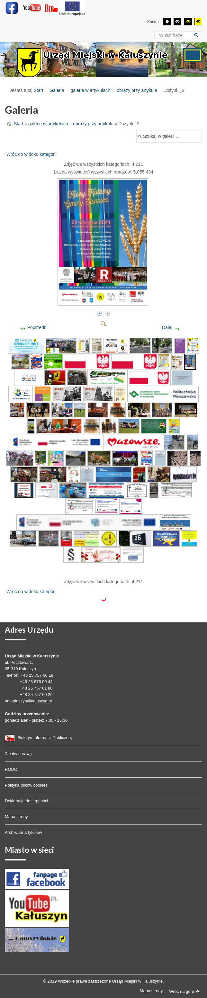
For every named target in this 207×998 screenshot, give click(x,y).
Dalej (167, 327)
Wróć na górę (184, 991)
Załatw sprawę (18, 753)
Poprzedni (37, 327)
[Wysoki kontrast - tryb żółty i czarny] (198, 21)
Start (38, 90)
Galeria (57, 90)
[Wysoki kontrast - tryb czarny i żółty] (188, 21)
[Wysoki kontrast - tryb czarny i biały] (177, 21)
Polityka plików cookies (26, 785)
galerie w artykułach (90, 90)
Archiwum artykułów (23, 832)
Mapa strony (16, 816)
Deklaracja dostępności (26, 800)
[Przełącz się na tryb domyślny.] (167, 21)
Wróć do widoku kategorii (31, 154)
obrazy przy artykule (137, 90)
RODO (11, 769)
